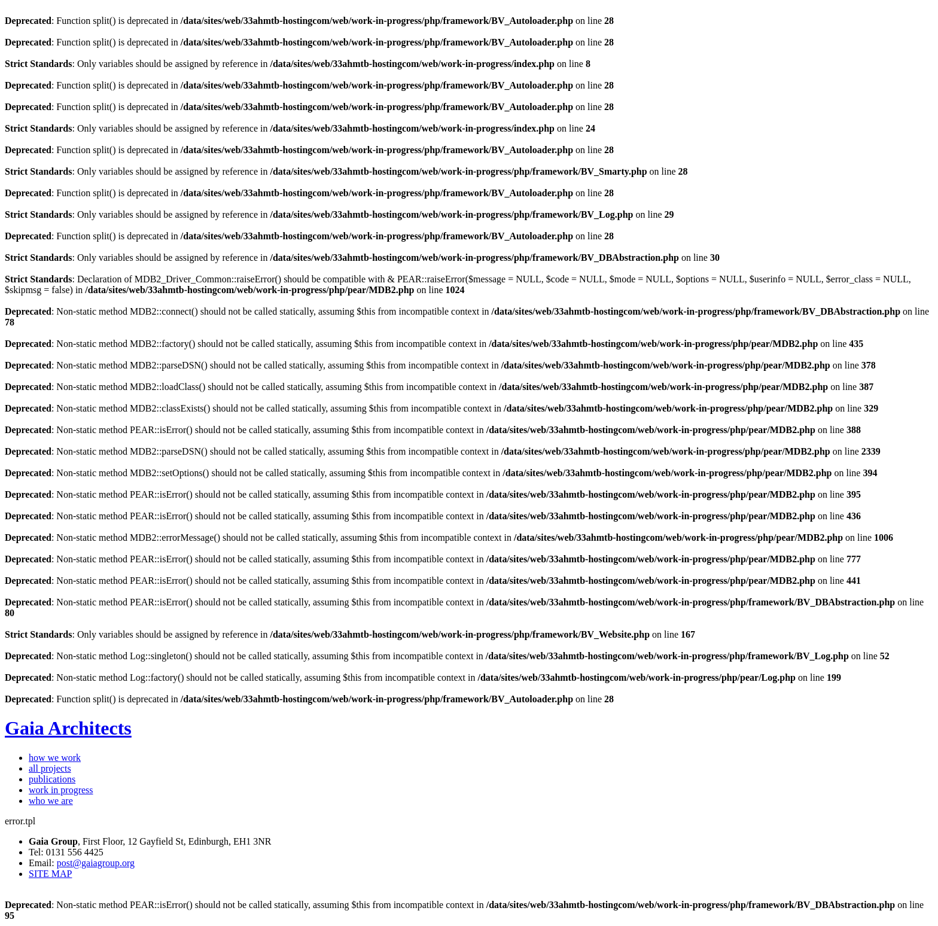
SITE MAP (50, 874)
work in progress (61, 790)
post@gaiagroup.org (96, 863)
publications (52, 779)
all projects (50, 768)
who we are (51, 801)
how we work (55, 758)
